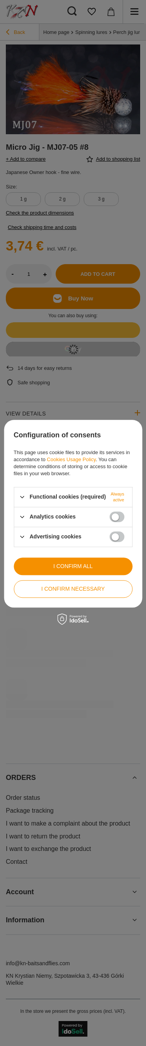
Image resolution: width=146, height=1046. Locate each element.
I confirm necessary (73, 589)
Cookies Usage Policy (71, 459)
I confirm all (73, 566)
